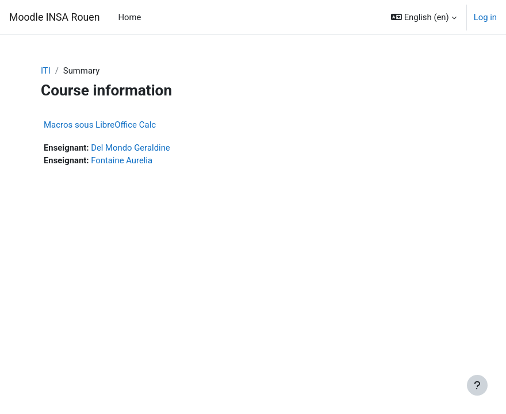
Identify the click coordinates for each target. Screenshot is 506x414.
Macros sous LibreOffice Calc (100, 125)
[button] (424, 17)
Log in (485, 17)
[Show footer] (477, 385)
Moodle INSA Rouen (54, 17)
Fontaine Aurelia (121, 160)
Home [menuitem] (129, 17)
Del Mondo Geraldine (130, 148)
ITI (46, 71)
